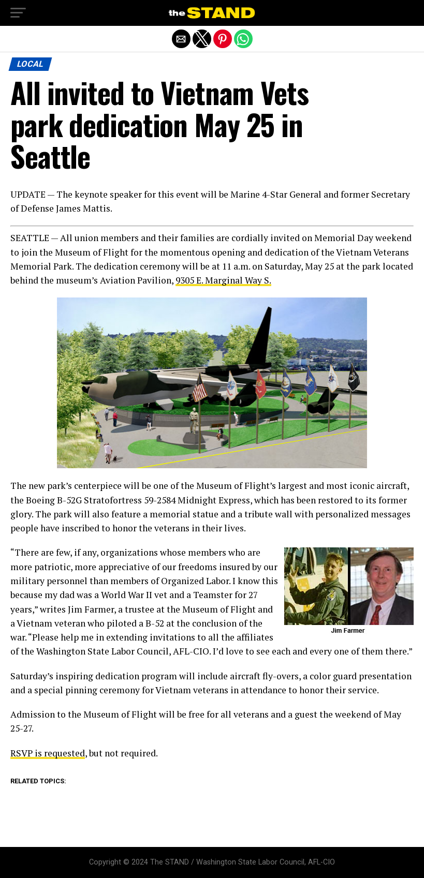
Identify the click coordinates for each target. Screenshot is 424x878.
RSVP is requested (47, 753)
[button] (18, 13)
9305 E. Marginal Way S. (223, 280)
